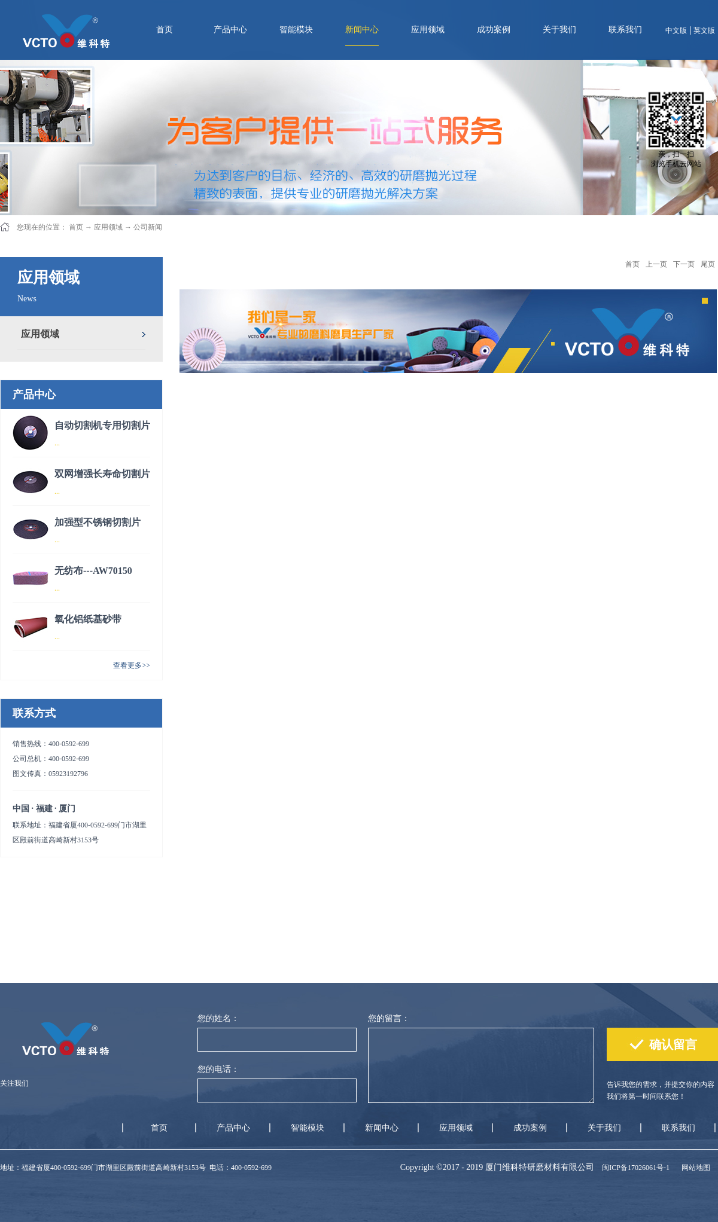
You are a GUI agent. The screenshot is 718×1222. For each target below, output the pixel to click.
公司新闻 (147, 227)
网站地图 (694, 1167)
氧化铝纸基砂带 (87, 619)
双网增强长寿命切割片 (102, 474)
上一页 (656, 264)
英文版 (704, 30)
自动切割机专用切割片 (102, 425)
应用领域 (108, 227)
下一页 (684, 264)
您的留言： (389, 1018)
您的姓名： (218, 1018)
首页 (164, 29)
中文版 (676, 30)
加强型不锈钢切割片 (97, 522)
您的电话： (218, 1069)
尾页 (708, 264)
